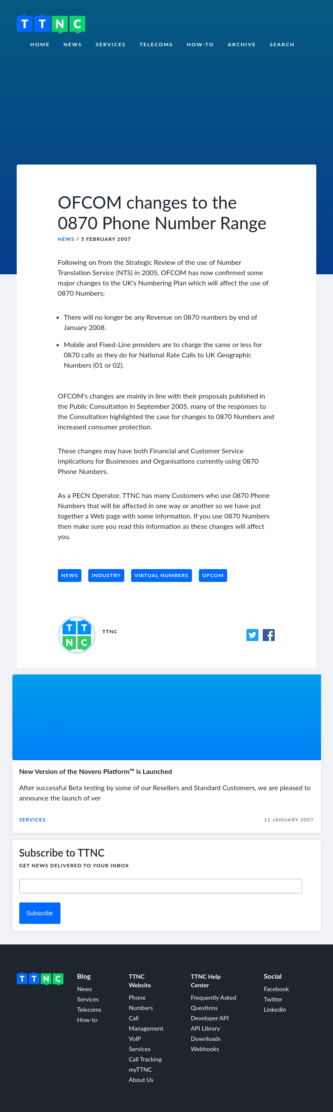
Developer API (209, 1018)
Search (282, 44)
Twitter (273, 999)
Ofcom (213, 575)
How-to (200, 44)
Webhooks (205, 1048)
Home (40, 44)
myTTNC (140, 1069)
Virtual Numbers (162, 575)
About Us (141, 1079)
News (72, 44)
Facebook (276, 988)
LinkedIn (275, 1009)
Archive (242, 44)
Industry (106, 575)
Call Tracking (145, 1059)
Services (111, 44)
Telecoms (156, 44)
